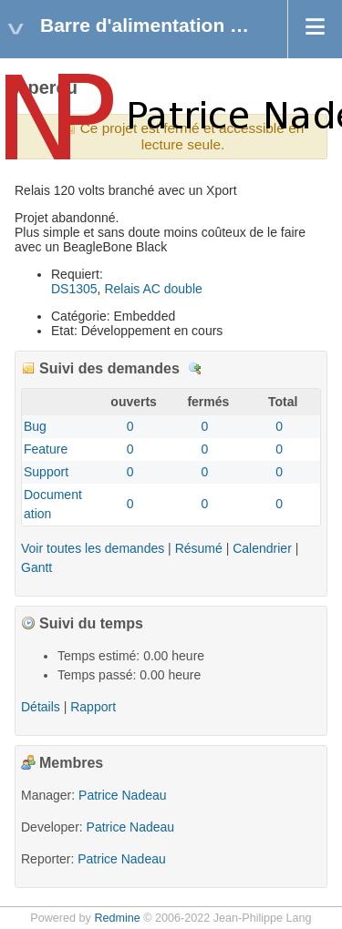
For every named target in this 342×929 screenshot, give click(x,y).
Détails (195, 369)
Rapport (93, 706)
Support (46, 471)
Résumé (199, 548)
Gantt (36, 567)
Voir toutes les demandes (92, 548)
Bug (35, 426)
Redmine (117, 918)
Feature (45, 449)
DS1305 (74, 288)
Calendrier (262, 548)
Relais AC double (153, 288)
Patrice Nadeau (122, 795)
